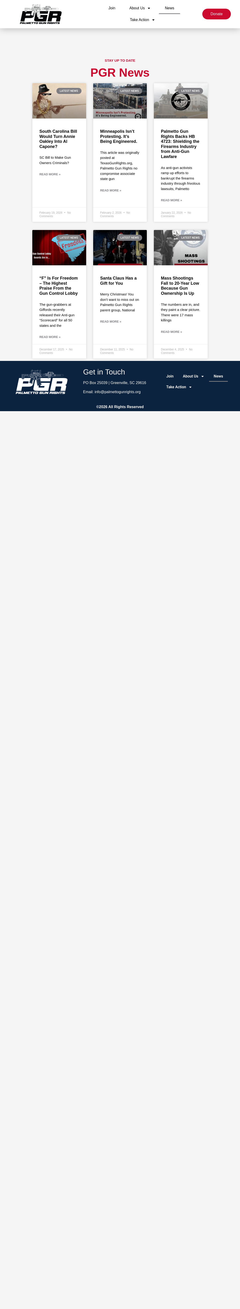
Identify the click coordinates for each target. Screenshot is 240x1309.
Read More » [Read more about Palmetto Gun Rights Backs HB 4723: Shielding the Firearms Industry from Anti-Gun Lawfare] (171, 200)
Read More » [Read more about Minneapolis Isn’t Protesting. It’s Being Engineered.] (110, 190)
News (169, 8)
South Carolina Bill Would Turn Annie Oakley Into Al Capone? (58, 139)
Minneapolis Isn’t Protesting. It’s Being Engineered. (118, 136)
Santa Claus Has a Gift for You (118, 281)
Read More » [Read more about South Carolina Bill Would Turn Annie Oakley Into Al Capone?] (49, 174)
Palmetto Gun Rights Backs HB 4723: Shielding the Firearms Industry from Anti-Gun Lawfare (180, 144)
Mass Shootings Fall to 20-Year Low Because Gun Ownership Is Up (180, 286)
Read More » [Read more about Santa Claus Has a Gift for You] (110, 321)
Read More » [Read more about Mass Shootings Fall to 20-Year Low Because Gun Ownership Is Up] (171, 332)
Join (111, 8)
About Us (140, 8)
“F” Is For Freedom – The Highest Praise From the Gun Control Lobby (58, 286)
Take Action (142, 20)
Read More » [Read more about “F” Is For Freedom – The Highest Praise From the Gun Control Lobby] (49, 337)
